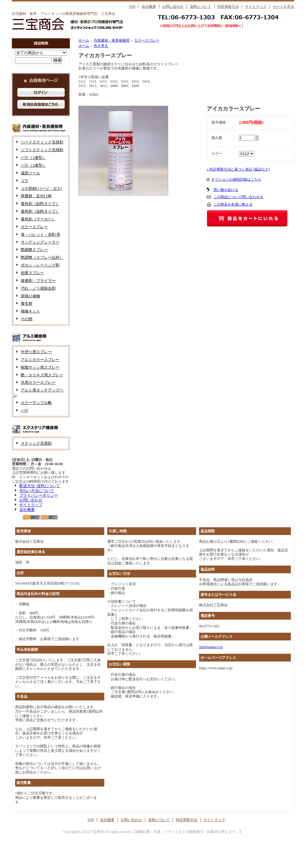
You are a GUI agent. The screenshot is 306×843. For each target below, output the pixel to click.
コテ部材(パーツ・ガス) (41, 188)
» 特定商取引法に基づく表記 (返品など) (238, 169)
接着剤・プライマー (38, 280)
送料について (200, 6)
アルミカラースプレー (40, 359)
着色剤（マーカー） (38, 219)
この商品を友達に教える (233, 204)
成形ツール (30, 173)
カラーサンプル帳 (36, 402)
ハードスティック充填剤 (42, 142)
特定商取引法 (228, 6)
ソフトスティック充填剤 (42, 150)
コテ (25, 181)
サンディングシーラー (40, 242)
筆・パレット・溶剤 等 (40, 234)
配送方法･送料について (39, 486)
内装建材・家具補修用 (112, 40)
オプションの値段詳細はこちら (236, 179)
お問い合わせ (173, 6)
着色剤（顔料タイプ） (40, 203)
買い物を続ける (225, 190)
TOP (132, 6)
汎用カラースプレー (38, 382)
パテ (25, 410)
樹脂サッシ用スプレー (40, 367)
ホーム (83, 40)
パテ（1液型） (33, 157)
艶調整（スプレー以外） (42, 257)
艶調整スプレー (34, 249)
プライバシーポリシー (38, 495)
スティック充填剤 (36, 443)
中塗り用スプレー (36, 352)
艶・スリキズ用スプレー (42, 375)
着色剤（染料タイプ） (40, 211)
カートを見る (283, 6)
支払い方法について (36, 490)
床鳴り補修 (30, 296)
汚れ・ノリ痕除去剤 (38, 288)
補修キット (30, 311)
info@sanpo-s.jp (211, 647)
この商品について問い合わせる (238, 197)
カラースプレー (34, 227)
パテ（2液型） (33, 165)
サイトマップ (255, 6)
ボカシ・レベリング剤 (40, 265)
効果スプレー (32, 273)
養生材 (26, 303)
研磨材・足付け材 (36, 196)
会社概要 (149, 6)
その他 (26, 319)
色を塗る (101, 46)
